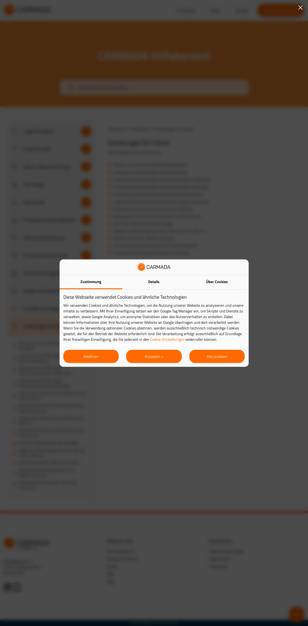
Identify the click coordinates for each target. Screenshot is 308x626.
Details (154, 282)
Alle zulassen (217, 356)
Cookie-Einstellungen (167, 339)
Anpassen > (154, 356)
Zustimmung (90, 282)
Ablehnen (91, 356)
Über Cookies (217, 282)
